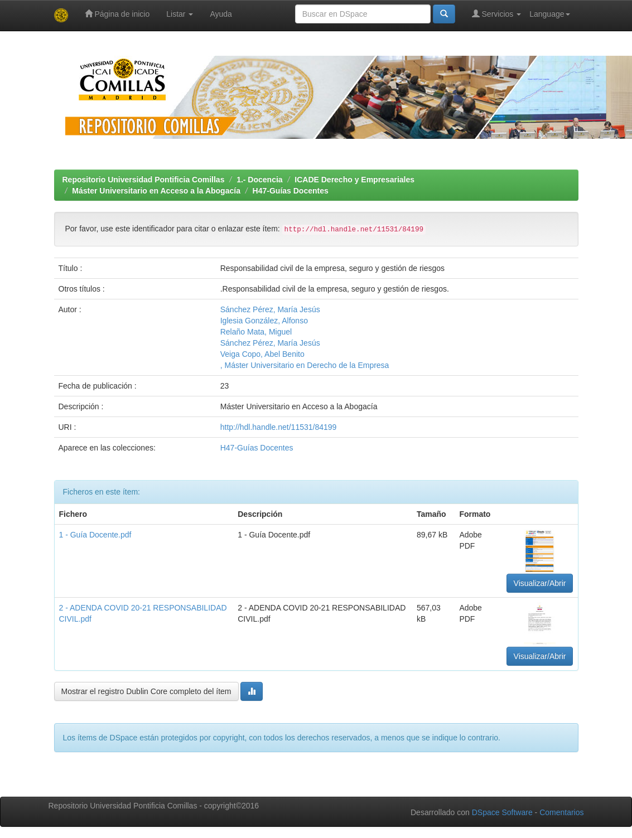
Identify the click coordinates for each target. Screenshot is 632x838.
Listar (179, 13)
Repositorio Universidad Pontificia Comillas (143, 179)
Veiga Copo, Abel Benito (262, 354)
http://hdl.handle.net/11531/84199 (278, 427)
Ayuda (220, 13)
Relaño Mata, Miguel (256, 331)
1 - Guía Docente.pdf (95, 534)
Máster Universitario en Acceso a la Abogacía (156, 190)
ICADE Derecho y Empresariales (354, 179)
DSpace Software (502, 812)
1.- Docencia (259, 179)
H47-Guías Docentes (291, 190)
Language (549, 13)
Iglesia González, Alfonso (264, 320)
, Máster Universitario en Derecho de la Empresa (304, 365)
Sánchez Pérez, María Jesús (270, 309)
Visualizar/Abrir (540, 583)
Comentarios (561, 812)
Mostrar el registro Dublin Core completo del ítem (146, 691)
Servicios (497, 13)
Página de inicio (117, 13)
